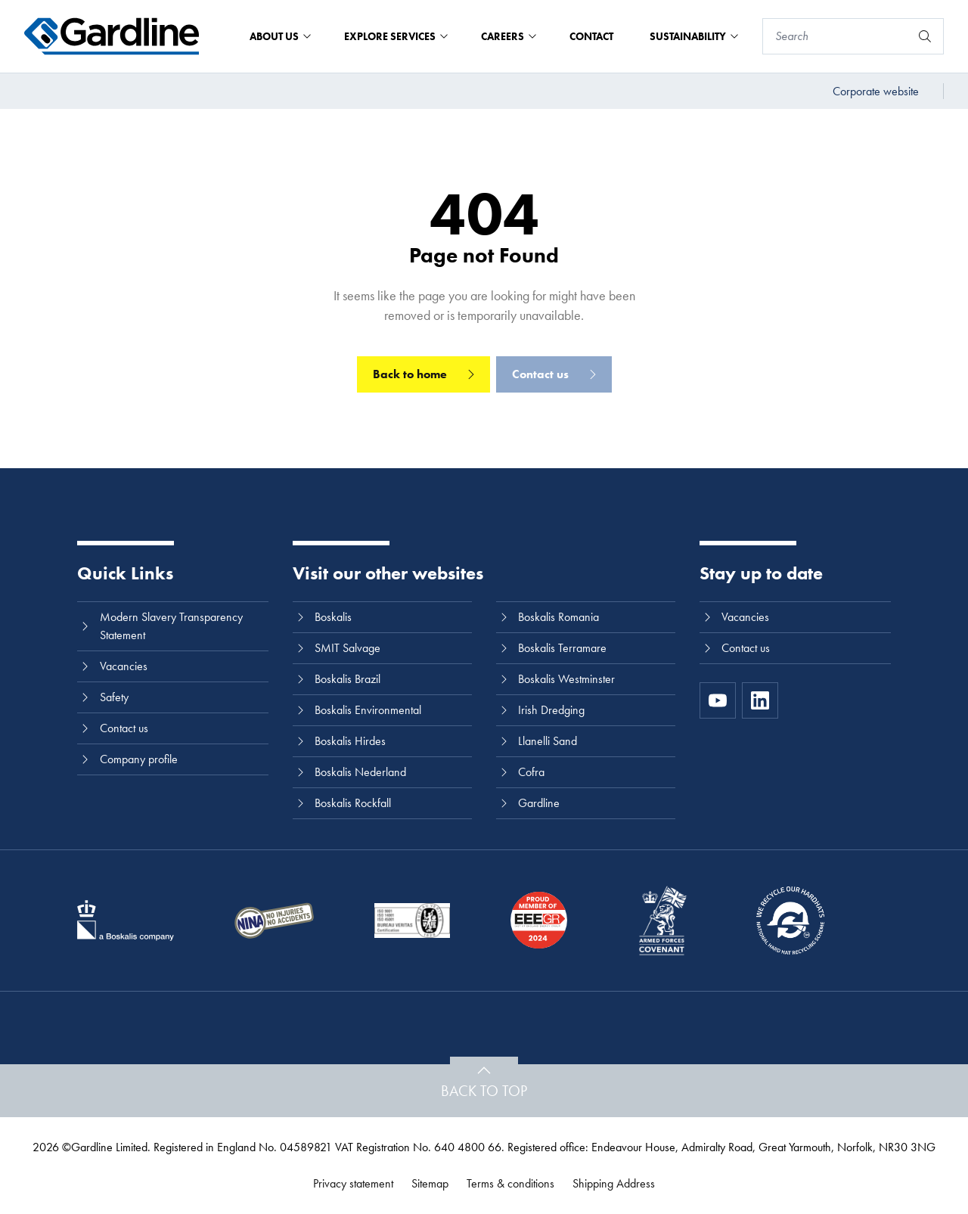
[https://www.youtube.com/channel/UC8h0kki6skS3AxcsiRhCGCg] (718, 700)
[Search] (836, 36)
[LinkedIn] (760, 700)
